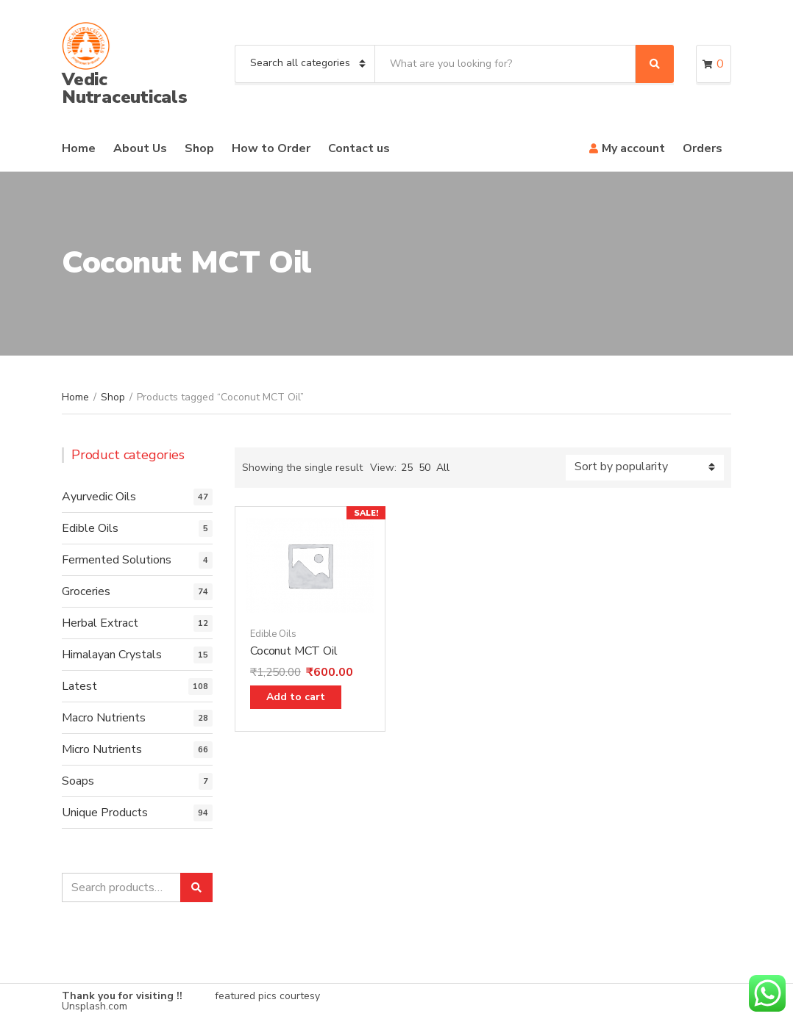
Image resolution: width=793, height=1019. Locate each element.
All (442, 468)
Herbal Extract (100, 623)
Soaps (78, 781)
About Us (140, 148)
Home (79, 148)
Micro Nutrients (102, 749)
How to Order (271, 148)
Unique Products (105, 812)
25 (407, 468)
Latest (79, 686)
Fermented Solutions (116, 560)
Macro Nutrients (104, 718)
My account (633, 148)
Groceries (86, 591)
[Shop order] (645, 467)
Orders (702, 148)
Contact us (359, 148)
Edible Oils (273, 634)
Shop (199, 148)
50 (424, 468)
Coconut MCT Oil (294, 651)
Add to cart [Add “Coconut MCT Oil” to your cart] (295, 697)
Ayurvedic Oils (99, 497)
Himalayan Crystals (112, 655)
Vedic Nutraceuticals (125, 88)
